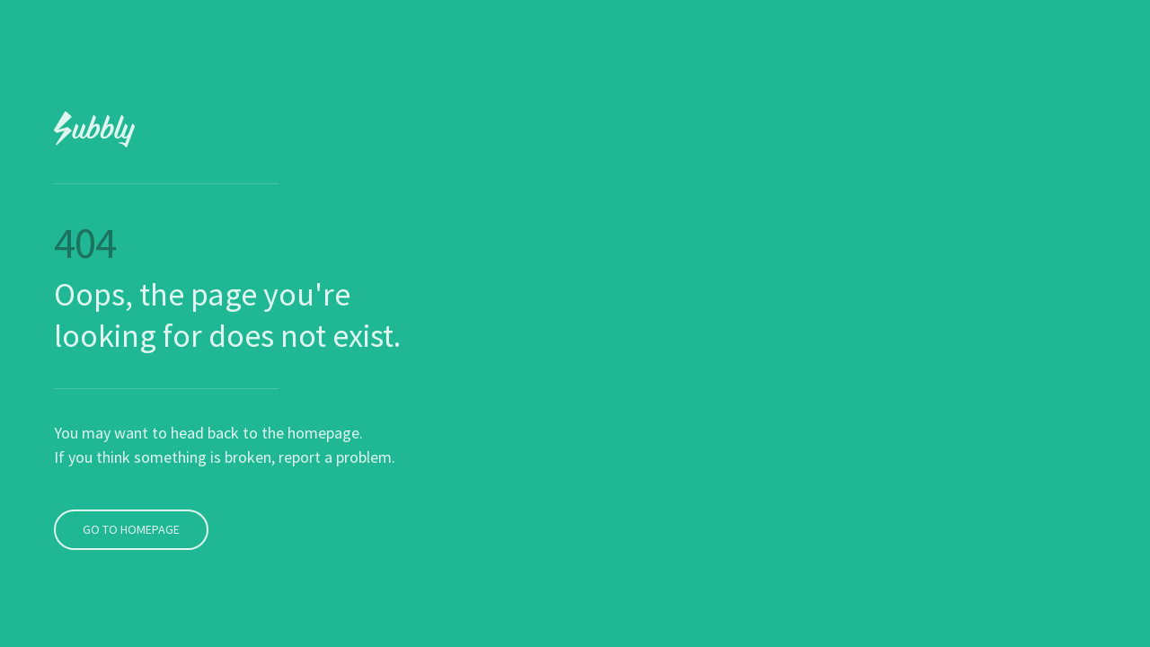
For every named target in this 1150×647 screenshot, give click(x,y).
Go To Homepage (129, 496)
